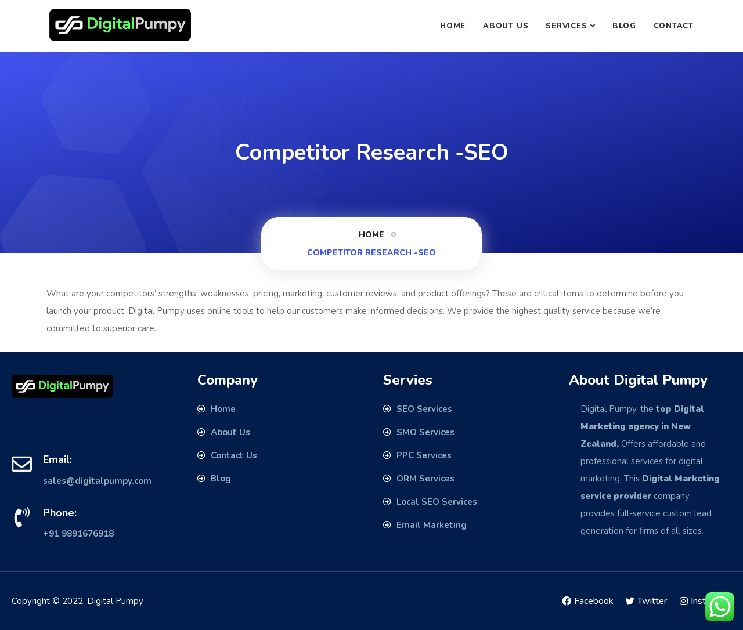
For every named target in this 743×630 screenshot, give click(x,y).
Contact (674, 26)
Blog (624, 26)
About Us (505, 26)
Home (453, 26)
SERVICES (566, 26)
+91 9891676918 (78, 534)
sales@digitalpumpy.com (97, 481)
